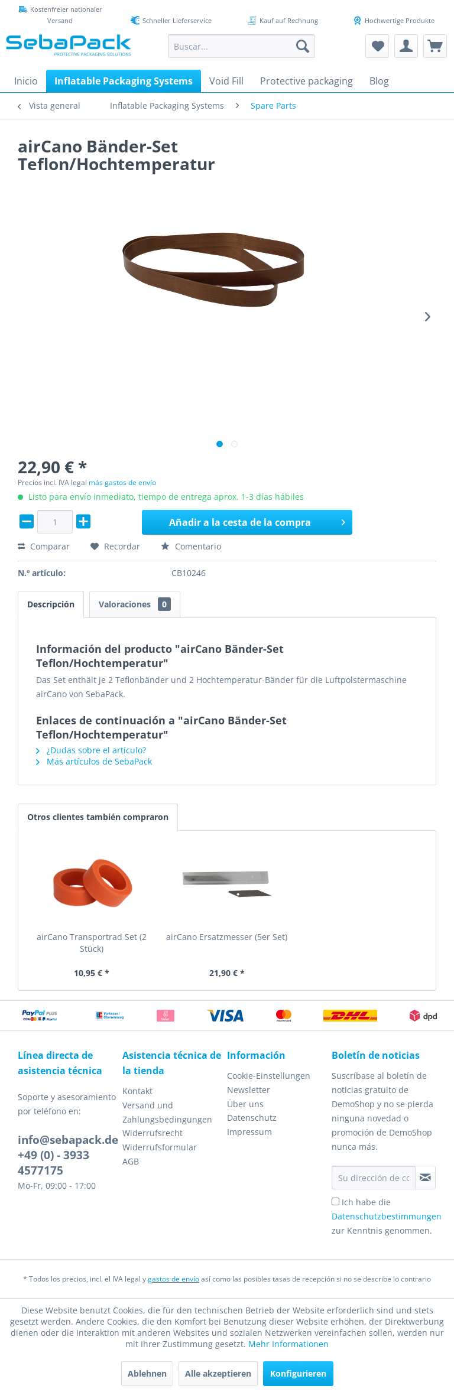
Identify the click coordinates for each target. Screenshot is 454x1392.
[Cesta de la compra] (435, 46)
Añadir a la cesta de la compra (257, 521)
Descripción (50, 604)
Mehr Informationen (288, 1343)
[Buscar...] (242, 46)
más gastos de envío (122, 482)
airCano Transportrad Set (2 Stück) (92, 942)
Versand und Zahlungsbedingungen (167, 1112)
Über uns (245, 1104)
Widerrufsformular (159, 1147)
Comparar (44, 546)
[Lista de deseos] (377, 46)
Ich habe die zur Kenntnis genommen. (387, 1216)
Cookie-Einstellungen (268, 1075)
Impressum (249, 1131)
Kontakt (137, 1091)
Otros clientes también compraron (97, 816)
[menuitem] (242, 46)
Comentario (191, 546)
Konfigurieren (298, 1373)
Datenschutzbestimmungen (387, 1216)
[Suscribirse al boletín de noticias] (425, 1177)
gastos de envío (173, 1279)
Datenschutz (252, 1117)
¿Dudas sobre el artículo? (91, 750)
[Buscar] (302, 46)
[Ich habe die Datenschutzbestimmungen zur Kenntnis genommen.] (335, 1201)
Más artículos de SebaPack (94, 761)
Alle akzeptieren (218, 1373)
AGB (130, 1161)
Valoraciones (135, 604)
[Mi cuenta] (406, 46)
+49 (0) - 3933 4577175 (53, 1162)
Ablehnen (147, 1373)
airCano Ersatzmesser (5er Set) (226, 936)
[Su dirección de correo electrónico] (374, 1177)
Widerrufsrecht (152, 1133)
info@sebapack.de (68, 1139)
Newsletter (248, 1089)
